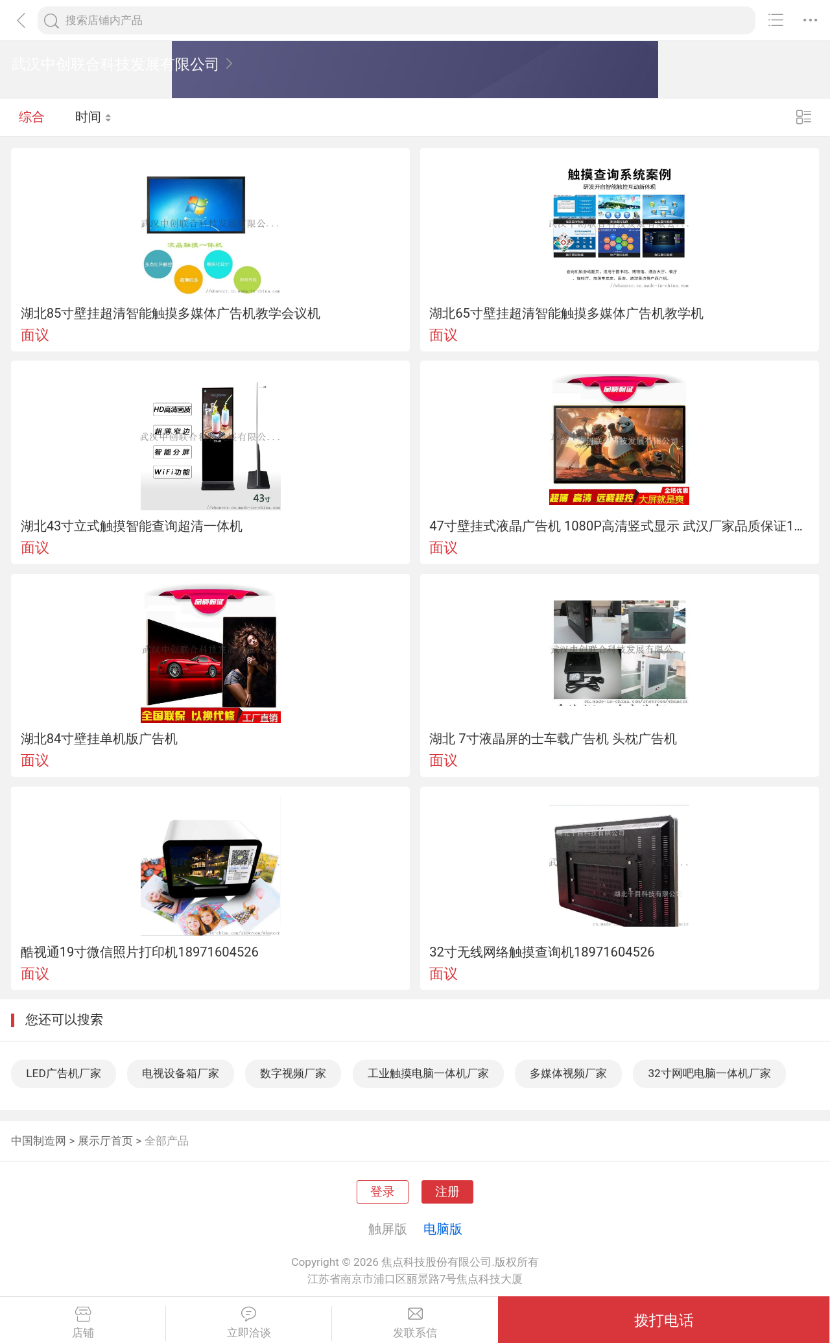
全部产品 (167, 1140)
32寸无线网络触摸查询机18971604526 (541, 951)
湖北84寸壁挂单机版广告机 (99, 738)
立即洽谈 (248, 1323)
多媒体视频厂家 (568, 1073)
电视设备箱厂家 (180, 1073)
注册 (447, 1192)
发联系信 (415, 1323)
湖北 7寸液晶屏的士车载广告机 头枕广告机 (552, 738)
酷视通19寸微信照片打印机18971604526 (140, 951)
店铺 (82, 1323)
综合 (32, 117)
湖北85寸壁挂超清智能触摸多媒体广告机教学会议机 (171, 313)
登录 (382, 1192)
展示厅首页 (105, 1140)
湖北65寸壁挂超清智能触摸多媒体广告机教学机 (566, 313)
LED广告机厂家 (63, 1073)
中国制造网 (38, 1140)
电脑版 (442, 1229)
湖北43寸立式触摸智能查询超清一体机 (132, 525)
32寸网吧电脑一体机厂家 (709, 1073)
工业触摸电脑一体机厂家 (428, 1073)
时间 (93, 117)
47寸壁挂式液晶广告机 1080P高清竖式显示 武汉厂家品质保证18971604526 (619, 525)
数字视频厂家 (293, 1073)
